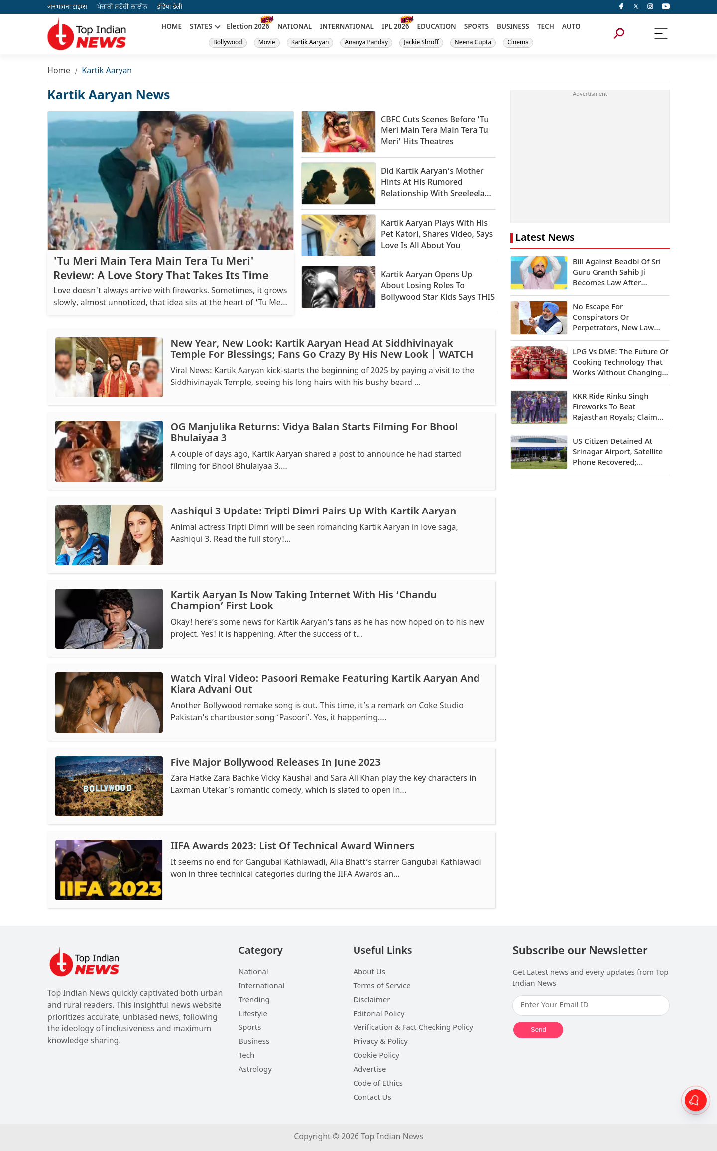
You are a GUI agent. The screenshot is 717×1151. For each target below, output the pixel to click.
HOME (171, 27)
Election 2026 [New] (248, 27)
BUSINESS (513, 27)
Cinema (518, 43)
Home (58, 71)
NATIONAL (294, 27)
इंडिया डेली (169, 7)
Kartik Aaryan (310, 43)
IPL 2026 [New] (395, 27)
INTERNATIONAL (347, 27)
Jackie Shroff (421, 43)
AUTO (571, 27)
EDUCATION (436, 27)
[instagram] (650, 7)
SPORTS (476, 27)
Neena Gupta (473, 43)
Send (538, 1029)
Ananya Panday (366, 43)
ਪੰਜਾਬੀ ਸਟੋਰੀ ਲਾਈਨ (122, 7)
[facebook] (621, 7)
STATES (201, 27)
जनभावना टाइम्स (67, 7)
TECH (545, 27)
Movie (266, 43)
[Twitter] (636, 7)
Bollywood (227, 43)
